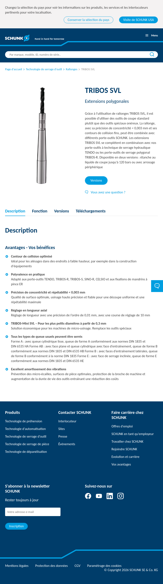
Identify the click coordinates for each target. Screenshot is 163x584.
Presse (62, 436)
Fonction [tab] (39, 210)
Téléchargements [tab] (90, 210)
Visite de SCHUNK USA (138, 20)
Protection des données (51, 566)
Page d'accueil (13, 69)
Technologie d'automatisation (25, 429)
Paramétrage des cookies (104, 566)
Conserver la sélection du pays (88, 20)
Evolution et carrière (125, 457)
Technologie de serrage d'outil (42, 69)
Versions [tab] (96, 180)
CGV (77, 566)
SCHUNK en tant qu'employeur (132, 434)
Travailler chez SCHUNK (127, 441)
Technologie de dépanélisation (26, 452)
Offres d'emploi (122, 426)
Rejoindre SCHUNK (124, 449)
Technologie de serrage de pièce (27, 444)
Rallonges (69, 69)
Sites (61, 429)
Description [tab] (15, 210)
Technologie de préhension (23, 421)
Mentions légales (16, 566)
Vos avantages (121, 464)
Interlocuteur (67, 421)
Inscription (16, 526)
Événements (66, 444)
